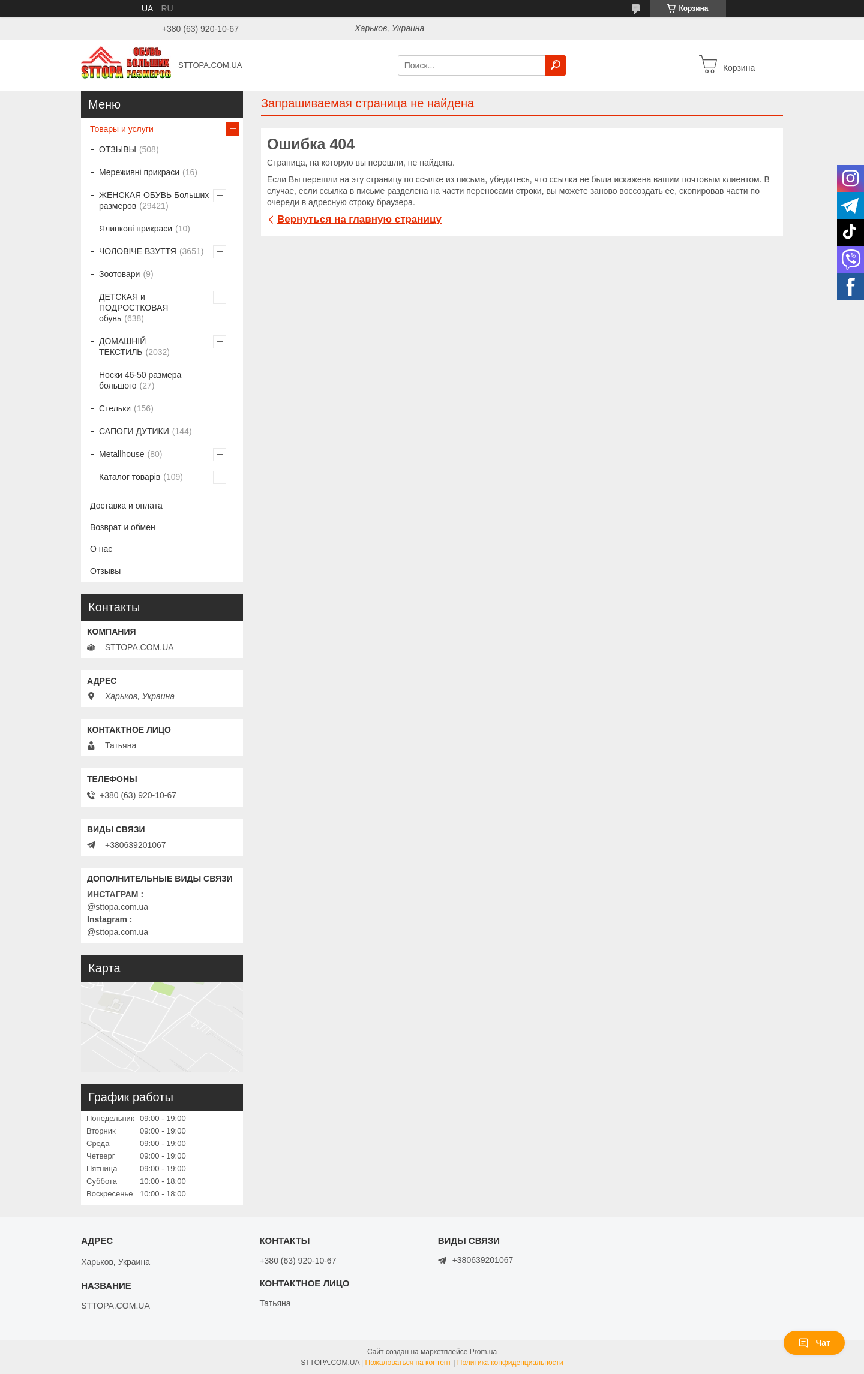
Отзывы (105, 571)
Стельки (115, 408)
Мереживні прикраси (139, 172)
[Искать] (555, 65)
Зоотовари (119, 274)
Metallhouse (122, 454)
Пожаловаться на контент (408, 1362)
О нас (101, 549)
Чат (814, 1342)
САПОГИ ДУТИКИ (134, 431)
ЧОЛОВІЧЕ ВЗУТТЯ (137, 251)
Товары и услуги (122, 129)
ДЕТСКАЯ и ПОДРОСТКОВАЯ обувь (133, 307)
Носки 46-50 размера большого (140, 380)
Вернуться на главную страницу (359, 219)
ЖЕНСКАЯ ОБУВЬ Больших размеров (154, 200)
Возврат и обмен (122, 527)
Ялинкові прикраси (135, 228)
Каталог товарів (129, 477)
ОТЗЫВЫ (117, 149)
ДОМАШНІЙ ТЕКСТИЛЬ (122, 346)
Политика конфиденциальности (510, 1362)
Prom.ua (483, 1352)
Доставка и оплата (126, 505)
